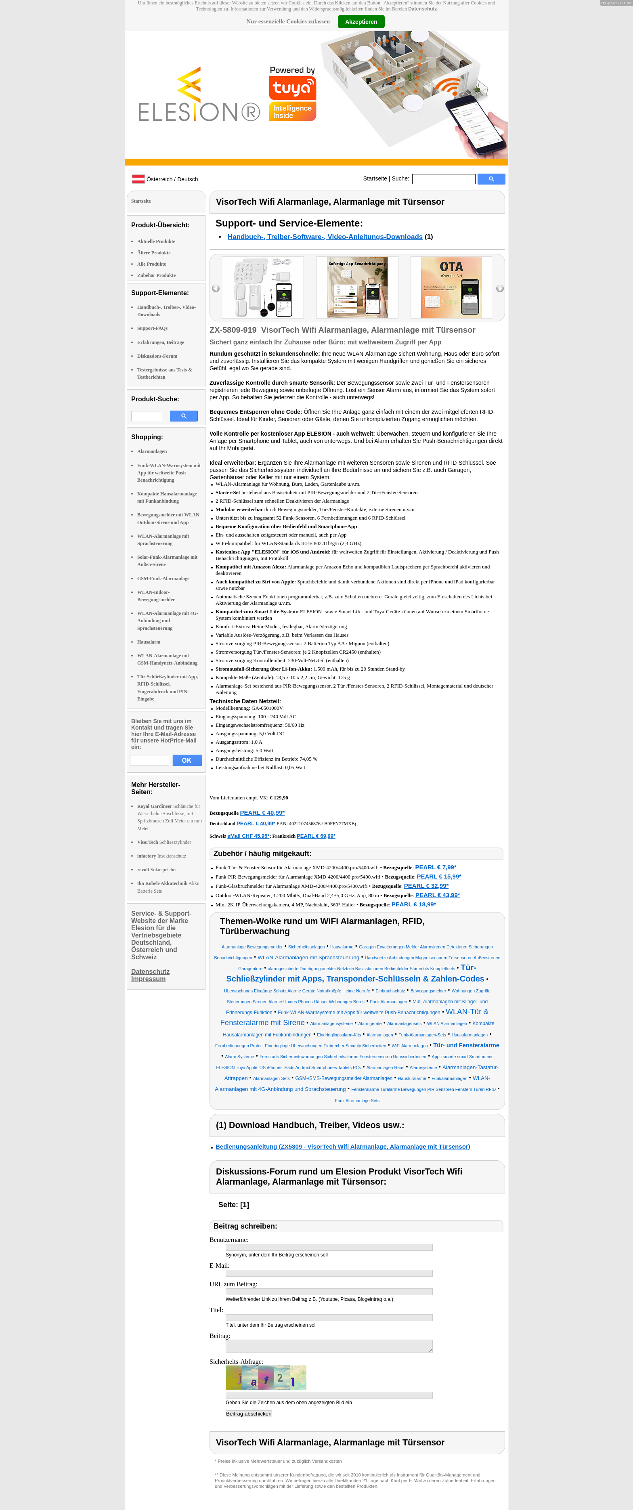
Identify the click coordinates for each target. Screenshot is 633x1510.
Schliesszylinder (164, 842)
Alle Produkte (151, 264)
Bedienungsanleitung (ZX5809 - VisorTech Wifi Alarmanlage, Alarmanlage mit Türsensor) (343, 1146)
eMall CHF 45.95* (248, 836)
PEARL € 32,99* (426, 885)
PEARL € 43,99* (437, 894)
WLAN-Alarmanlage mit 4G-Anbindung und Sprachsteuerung (167, 620)
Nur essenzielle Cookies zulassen (288, 21)
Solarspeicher (157, 869)
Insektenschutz (161, 856)
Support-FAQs (152, 328)
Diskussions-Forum (157, 356)
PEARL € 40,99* (262, 812)
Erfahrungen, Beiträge (160, 342)
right (500, 288)
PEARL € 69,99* (316, 836)
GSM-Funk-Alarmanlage (163, 578)
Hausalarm (148, 642)
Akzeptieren (361, 21)
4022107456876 (305, 823)
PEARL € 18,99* (414, 904)
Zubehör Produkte (156, 275)
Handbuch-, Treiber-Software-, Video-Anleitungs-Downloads (325, 237)
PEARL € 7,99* (435, 867)
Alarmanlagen (152, 451)
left (216, 288)
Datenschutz (422, 9)
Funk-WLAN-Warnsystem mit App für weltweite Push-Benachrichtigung (169, 473)
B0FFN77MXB (339, 823)
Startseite (375, 178)
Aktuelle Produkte (156, 241)
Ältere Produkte (154, 253)
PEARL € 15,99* (439, 876)
